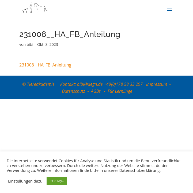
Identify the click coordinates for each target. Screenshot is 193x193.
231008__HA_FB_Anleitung (45, 65)
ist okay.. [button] (57, 180)
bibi (30, 44)
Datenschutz (73, 91)
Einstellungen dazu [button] (25, 181)
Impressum (156, 84)
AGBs (96, 91)
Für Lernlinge (120, 91)
